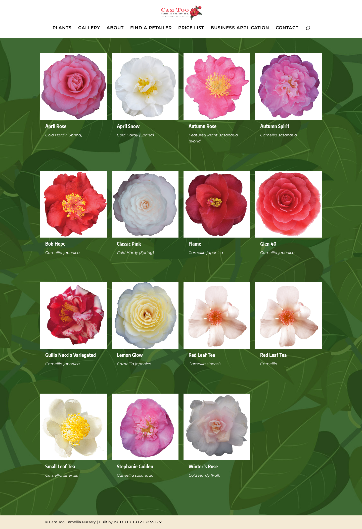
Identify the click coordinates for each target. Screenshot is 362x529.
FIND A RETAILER (151, 28)
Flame (195, 243)
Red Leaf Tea (202, 355)
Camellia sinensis (205, 363)
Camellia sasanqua (278, 135)
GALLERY (89, 28)
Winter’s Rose (203, 466)
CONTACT (287, 28)
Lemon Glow (130, 355)
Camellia (268, 363)
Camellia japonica (62, 252)
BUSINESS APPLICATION (240, 28)
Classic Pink (129, 243)
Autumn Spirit (274, 126)
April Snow (128, 126)
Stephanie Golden (135, 466)
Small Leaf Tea (60, 466)
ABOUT (115, 28)
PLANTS (62, 28)
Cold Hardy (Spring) (63, 135)
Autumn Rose (202, 126)
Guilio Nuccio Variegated (70, 355)
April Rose (55, 126)
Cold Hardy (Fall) (204, 475)
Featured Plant (203, 135)
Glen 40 (268, 243)
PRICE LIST (191, 28)
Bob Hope (55, 243)
